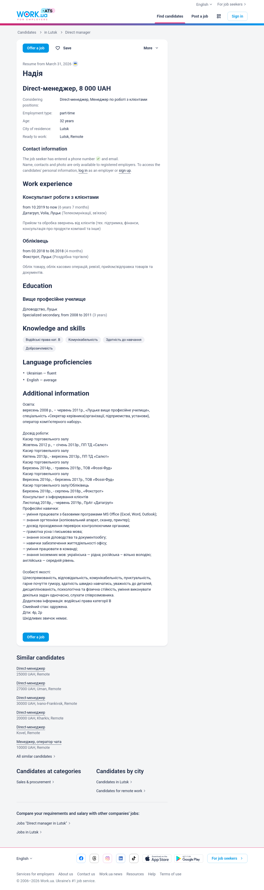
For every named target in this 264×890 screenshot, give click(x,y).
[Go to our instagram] (107, 858)
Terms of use (171, 874)
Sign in (237, 16)
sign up (125, 170)
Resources (135, 874)
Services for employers (35, 874)
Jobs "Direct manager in (44, 823)
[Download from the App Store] (157, 858)
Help (152, 874)
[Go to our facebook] (81, 858)
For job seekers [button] (228, 858)
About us (65, 874)
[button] (218, 16)
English (24, 859)
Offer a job (36, 48)
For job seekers (232, 4)
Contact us (86, 874)
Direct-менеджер (30, 668)
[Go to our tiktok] (133, 858)
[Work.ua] (31, 16)
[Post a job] (199, 16)
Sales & (36, 782)
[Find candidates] (170, 16)
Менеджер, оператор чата (38, 741)
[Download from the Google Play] (188, 858)
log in (83, 170)
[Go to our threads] (94, 858)
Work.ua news (110, 874)
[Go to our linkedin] (120, 858)
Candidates (115, 782)
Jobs (29, 832)
